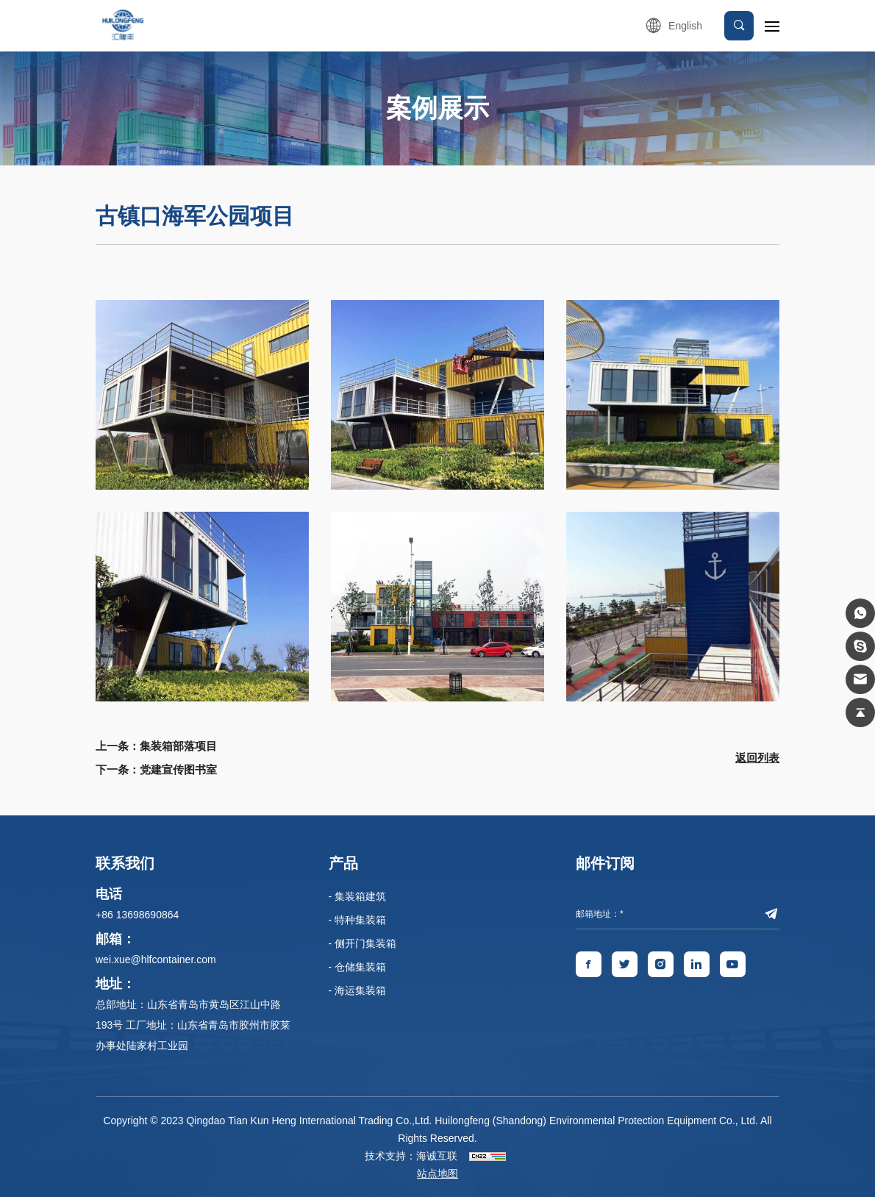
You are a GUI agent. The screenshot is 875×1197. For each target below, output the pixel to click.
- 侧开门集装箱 (363, 943)
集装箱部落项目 (178, 746)
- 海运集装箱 (358, 990)
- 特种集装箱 (358, 920)
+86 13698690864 (137, 915)
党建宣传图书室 (178, 769)
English (685, 26)
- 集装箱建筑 (358, 896)
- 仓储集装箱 (358, 967)
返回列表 (757, 757)
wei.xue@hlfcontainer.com (156, 959)
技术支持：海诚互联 (411, 1156)
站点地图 (437, 1173)
